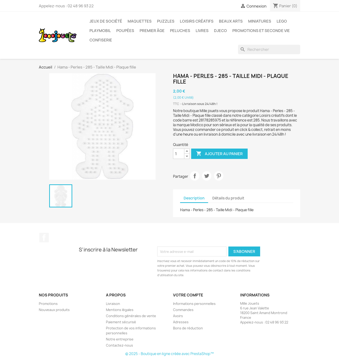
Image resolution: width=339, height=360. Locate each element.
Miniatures (259, 21)
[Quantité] (178, 154)
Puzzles (165, 21)
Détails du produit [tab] (228, 198)
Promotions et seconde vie (261, 30)
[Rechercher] (269, 49)
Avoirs (178, 316)
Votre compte (188, 295)
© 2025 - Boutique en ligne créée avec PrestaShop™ (169, 353)
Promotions (48, 303)
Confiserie (100, 40)
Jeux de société (105, 21)
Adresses (181, 322)
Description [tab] (194, 198)
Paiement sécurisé (121, 322)
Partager (194, 176)
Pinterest (218, 176)
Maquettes (140, 21)
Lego (282, 21)
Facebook (44, 237)
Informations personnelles (194, 303)
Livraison (113, 303)
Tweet (206, 176)
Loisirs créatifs (197, 21)
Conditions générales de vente (131, 316)
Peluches (180, 30)
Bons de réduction (188, 328)
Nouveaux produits (54, 309)
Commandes (183, 309)
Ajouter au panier (219, 154)
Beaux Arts (231, 21)
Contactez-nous (119, 345)
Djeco (220, 30)
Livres (202, 30)
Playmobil (100, 30)
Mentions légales (119, 309)
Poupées (125, 30)
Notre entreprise (119, 339)
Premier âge (152, 30)
